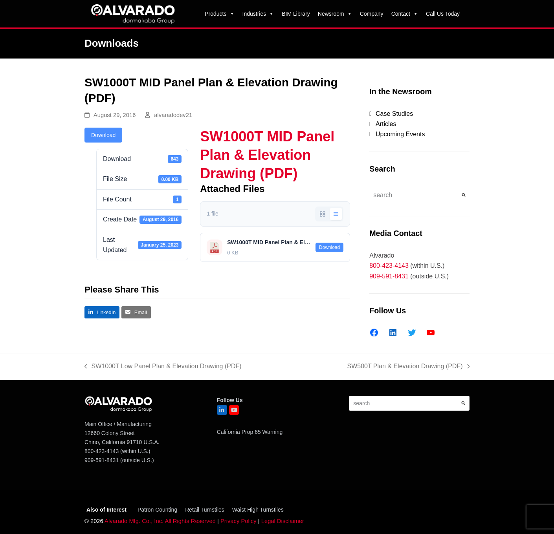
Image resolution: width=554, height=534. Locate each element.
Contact (404, 13)
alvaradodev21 (173, 115)
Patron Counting (157, 510)
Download (103, 135)
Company (371, 14)
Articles (386, 124)
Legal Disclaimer (282, 521)
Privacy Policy (238, 521)
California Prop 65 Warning (250, 432)
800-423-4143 (389, 265)
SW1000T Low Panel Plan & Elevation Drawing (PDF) (163, 367)
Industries (258, 13)
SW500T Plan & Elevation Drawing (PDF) (408, 367)
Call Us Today (443, 14)
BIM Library (296, 14)
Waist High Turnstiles (258, 510)
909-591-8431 (389, 276)
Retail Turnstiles (204, 510)
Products (219, 13)
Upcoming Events (400, 134)
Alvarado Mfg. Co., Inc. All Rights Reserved (160, 521)
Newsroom (335, 13)
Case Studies (394, 113)
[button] (101, 312)
